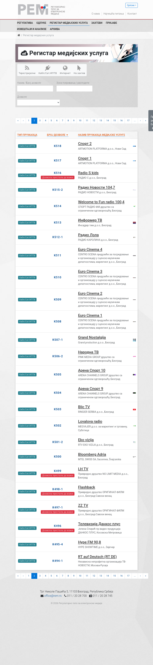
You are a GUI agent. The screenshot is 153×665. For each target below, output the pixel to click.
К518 (57, 146)
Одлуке (41, 22)
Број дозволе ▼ (57, 134)
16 (121, 120)
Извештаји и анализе (31, 29)
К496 (57, 526)
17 (128, 120)
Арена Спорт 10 (91, 370)
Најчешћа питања (114, 13)
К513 (57, 222)
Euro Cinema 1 (90, 315)
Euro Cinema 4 (90, 249)
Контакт (132, 13)
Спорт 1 (84, 158)
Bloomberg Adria (92, 454)
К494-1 (57, 561)
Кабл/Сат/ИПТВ (48, 69)
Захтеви (96, 22)
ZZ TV (83, 505)
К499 (57, 471)
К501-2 (57, 442)
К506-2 (57, 356)
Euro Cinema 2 (90, 293)
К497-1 (57, 507)
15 (114, 120)
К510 (57, 277)
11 (87, 120)
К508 (57, 321)
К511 (57, 255)
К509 (57, 299)
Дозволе (22, 96)
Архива (55, 29)
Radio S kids (88, 173)
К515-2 (57, 189)
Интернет (65, 69)
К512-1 (57, 237)
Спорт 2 (84, 143)
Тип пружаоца (27, 134)
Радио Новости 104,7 (96, 187)
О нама (96, 13)
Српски (130, 5)
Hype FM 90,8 (89, 542)
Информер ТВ (90, 220)
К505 (57, 374)
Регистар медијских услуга (69, 22)
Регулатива (25, 22)
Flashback (86, 487)
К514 (57, 206)
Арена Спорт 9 (90, 388)
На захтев (79, 69)
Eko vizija (86, 440)
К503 (57, 409)
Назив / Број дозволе (29, 82)
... (135, 120)
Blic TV (84, 407)
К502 (57, 425)
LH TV (83, 469)
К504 (57, 392)
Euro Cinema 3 (90, 271)
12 (94, 120)
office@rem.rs (53, 595)
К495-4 (57, 544)
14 (107, 120)
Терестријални (27, 69)
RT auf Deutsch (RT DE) (97, 557)
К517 (57, 160)
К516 (57, 173)
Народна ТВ (88, 352)
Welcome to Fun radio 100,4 (101, 202)
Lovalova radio (90, 421)
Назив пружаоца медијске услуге (101, 134)
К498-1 (57, 489)
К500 (57, 456)
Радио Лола (88, 235)
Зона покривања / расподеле (73, 82)
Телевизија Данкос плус (99, 524)
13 (100, 120)
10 (80, 120)
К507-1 (57, 339)
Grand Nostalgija (92, 337)
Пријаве (111, 22)
